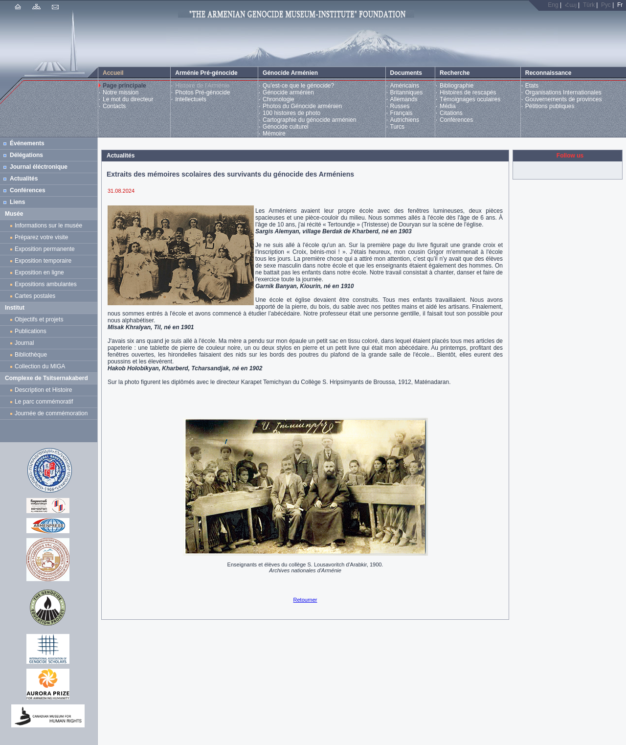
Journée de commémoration (51, 413)
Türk (589, 4)
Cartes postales (37, 296)
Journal (26, 342)
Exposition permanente (45, 249)
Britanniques (406, 92)
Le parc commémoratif (44, 401)
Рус (606, 4)
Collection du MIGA (40, 366)
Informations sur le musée (48, 225)
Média (448, 106)
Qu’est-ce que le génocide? (298, 85)
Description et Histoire (43, 389)
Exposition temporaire (43, 260)
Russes (400, 106)
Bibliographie (456, 85)
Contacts (114, 106)
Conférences (456, 119)
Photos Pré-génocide (202, 92)
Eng (553, 4)
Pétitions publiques (550, 106)
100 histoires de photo (291, 113)
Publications (30, 331)
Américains (404, 85)
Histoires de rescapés (468, 92)
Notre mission (120, 92)
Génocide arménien (288, 92)
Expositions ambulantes (47, 284)
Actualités (24, 178)
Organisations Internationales (563, 92)
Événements (27, 143)
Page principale (124, 85)
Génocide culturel (285, 126)
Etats (531, 85)
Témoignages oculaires (470, 99)
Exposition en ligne (41, 272)
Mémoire (274, 133)
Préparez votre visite (41, 237)
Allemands (404, 99)
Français (401, 113)
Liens (17, 202)
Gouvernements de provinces (563, 99)
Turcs (397, 126)
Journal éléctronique (38, 166)
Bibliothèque (31, 354)
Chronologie (278, 99)
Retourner (305, 600)
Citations (451, 113)
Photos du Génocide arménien (302, 106)
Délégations (26, 155)
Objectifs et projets (39, 319)
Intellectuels (190, 99)
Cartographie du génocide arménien (309, 119)
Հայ (571, 4)
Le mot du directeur (128, 99)
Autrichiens (404, 119)
